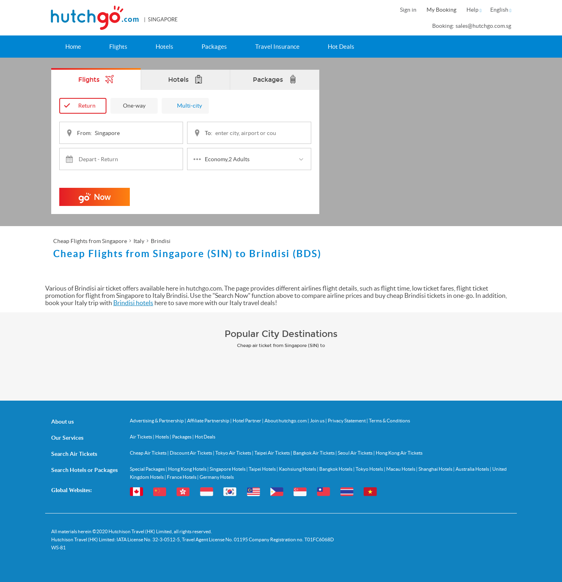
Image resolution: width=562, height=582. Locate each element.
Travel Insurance (277, 46)
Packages (214, 46)
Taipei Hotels (263, 469)
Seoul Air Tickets (355, 452)
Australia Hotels (473, 469)
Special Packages (148, 469)
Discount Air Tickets (191, 452)
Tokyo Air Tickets (233, 452)
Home (73, 46)
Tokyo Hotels (370, 469)
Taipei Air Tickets (272, 452)
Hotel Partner (247, 420)
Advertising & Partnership (157, 420)
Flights (118, 46)
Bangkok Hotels (336, 469)
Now (95, 199)
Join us (317, 420)
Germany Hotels (217, 477)
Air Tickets (141, 436)
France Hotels (182, 477)
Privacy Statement (347, 420)
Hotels (164, 46)
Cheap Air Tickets (148, 452)
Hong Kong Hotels (187, 469)
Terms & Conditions (389, 420)
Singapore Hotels (228, 469)
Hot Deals (341, 46)
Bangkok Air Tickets (314, 452)
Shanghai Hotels (435, 469)
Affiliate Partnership (208, 420)
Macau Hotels (401, 469)
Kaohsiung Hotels (298, 469)
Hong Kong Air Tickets (399, 452)
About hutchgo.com (286, 420)
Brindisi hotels (133, 302)
